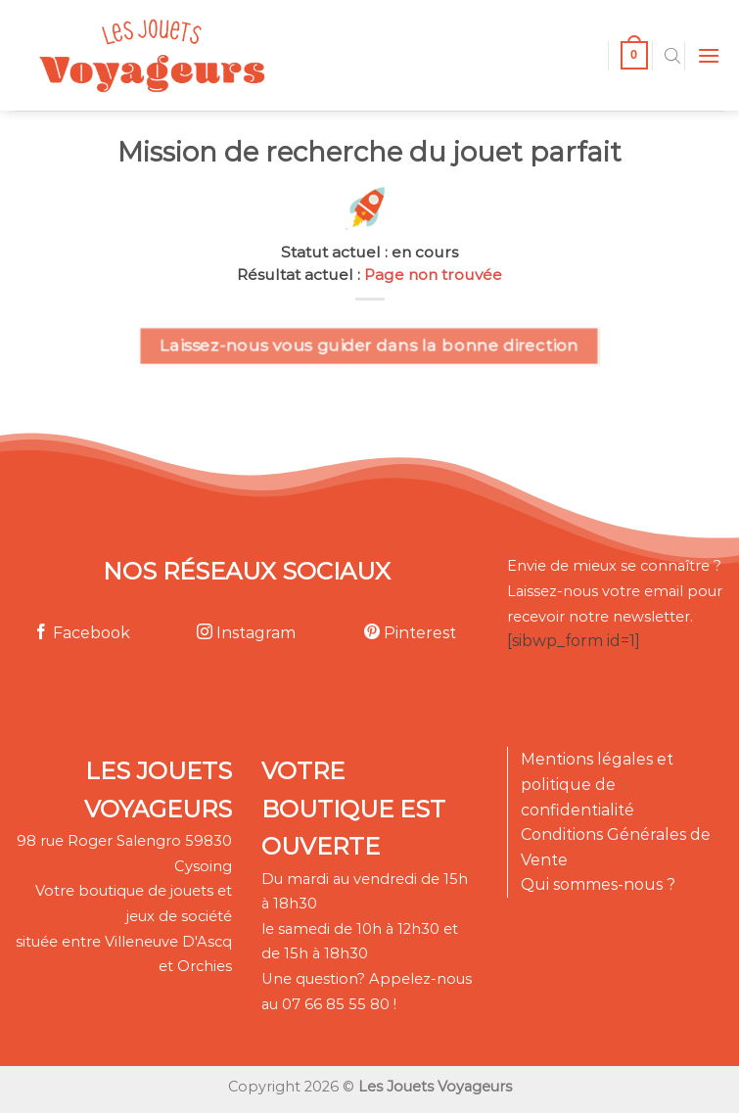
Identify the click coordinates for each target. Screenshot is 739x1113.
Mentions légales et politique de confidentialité (597, 784)
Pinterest (410, 633)
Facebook (81, 633)
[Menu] (708, 55)
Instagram (246, 633)
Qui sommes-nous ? (598, 884)
